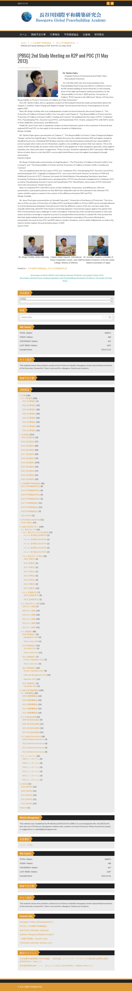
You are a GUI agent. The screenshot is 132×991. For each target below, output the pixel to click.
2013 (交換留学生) (31, 599)
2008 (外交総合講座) (31, 720)
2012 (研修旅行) (29, 668)
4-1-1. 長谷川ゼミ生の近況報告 (35, 532)
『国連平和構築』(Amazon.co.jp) (33, 939)
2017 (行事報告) (29, 401)
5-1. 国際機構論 (27, 693)
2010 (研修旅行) (29, 645)
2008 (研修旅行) (29, 634)
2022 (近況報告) (27, 475)
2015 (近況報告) (27, 446)
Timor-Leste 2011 (31, 664)
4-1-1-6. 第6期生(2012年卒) (35, 548)
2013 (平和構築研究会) (65, 43)
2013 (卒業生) (29, 576)
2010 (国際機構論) (30, 704)
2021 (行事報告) (29, 418)
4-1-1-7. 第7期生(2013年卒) (35, 552)
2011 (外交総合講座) (31, 728)
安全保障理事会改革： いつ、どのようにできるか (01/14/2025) (46, 966)
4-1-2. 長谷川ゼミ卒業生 (32, 556)
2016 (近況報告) (27, 450)
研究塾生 (99, 34)
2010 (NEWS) (27, 795)
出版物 (86, 34)
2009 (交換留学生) (31, 595)
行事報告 (55, 34)
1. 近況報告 (24, 435)
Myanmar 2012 (30, 679)
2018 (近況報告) (27, 458)
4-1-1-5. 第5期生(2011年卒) (35, 544)
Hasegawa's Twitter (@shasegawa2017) (36, 922)
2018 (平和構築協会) (29, 507)
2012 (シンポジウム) (31, 776)
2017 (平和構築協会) (29, 503)
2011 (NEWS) (27, 799)
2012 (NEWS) (27, 803)
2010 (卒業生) (29, 563)
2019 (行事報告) (29, 409)
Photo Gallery (26, 522)
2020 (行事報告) (29, 414)
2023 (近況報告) (27, 479)
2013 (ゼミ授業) (29, 627)
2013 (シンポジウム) (31, 780)
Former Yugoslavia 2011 (34, 660)
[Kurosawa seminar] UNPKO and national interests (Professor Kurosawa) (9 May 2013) (66, 275)
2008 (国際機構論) (30, 696)
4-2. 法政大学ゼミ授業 (30, 604)
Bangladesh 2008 (31, 637)
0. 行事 (23, 395)
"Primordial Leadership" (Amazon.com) (36, 943)
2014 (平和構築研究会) (30, 490)
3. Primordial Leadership (30, 520)
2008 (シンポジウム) (31, 759)
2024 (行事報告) (29, 430)
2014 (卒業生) (29, 580)
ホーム (23, 34)
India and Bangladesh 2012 (35, 675)
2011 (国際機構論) (30, 708)
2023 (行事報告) (29, 426)
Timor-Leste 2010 (31, 652)
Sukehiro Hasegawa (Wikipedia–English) (37, 934)
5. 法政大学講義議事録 (29, 690)
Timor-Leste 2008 (31, 641)
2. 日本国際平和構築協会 (41, 43)
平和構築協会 (71, 34)
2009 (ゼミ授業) (29, 611)
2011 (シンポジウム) (31, 771)
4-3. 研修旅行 (26, 631)
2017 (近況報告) (27, 454)
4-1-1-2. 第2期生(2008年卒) (35, 535)
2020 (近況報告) (27, 467)
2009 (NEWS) (27, 791)
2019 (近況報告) (27, 462)
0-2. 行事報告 (26, 398)
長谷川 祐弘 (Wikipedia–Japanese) (34, 930)
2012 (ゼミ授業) (29, 623)
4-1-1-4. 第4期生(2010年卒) (35, 539)
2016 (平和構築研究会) (30, 499)
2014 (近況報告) (27, 442)
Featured (23, 808)
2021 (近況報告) (27, 471)
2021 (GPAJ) (26, 515)
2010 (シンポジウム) (31, 767)
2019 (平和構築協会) (29, 511)
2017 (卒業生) (29, 588)
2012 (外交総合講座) (31, 732)
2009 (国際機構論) (30, 700)
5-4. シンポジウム (28, 756)
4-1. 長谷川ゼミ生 (28, 529)
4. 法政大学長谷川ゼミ (29, 527)
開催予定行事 (38, 34)
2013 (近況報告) (27, 437)
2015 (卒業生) (29, 584)
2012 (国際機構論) (30, 713)
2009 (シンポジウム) (31, 763)
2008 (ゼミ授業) (29, 606)
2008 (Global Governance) (33, 739)
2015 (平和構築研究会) (30, 495)
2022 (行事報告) (29, 422)
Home (23, 43)
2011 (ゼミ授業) (29, 619)
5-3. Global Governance (31, 736)
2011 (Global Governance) (33, 748)
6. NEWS (23, 784)
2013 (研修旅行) (29, 683)
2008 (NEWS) (27, 787)
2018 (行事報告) (29, 405)
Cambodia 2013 (30, 686)
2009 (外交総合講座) (31, 724)
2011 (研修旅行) (29, 657)
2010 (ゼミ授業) (29, 615)
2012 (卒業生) (29, 571)
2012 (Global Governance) (33, 752)
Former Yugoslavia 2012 (34, 671)
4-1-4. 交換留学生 (29, 592)
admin (27, 68)
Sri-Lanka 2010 (30, 648)
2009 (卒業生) (29, 559)
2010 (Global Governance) (33, 743)
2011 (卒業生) (29, 567)
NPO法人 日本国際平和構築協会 (33, 926)
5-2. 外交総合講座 (28, 717)
